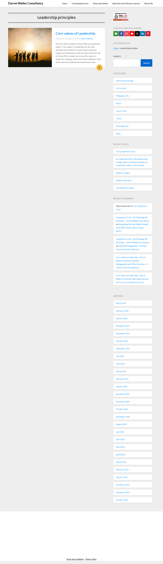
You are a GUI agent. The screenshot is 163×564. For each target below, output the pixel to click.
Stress (118, 103)
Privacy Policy (90, 559)
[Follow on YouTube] (131, 33)
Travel (118, 118)
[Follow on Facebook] (121, 33)
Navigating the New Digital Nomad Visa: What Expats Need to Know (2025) (132, 227)
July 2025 (120, 356)
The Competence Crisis (125, 151)
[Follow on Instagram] (126, 33)
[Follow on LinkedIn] (142, 33)
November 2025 (123, 333)
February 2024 (122, 469)
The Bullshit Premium (125, 188)
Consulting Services (80, 3)
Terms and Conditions (75, 559)
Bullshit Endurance (124, 180)
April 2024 (120, 454)
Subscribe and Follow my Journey (126, 3)
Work (118, 133)
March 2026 (121, 303)
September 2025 (123, 348)
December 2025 (123, 326)
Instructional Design (124, 80)
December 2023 (123, 485)
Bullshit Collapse (123, 173)
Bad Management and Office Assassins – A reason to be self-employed (132, 264)
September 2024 (123, 417)
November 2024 (123, 401)
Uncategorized (122, 126)
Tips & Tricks (121, 111)
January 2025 (121, 386)
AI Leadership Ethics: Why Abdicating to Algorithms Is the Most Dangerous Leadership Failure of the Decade (132, 162)
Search (117, 56)
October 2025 (122, 341)
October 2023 (122, 500)
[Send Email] (115, 33)
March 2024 (121, 462)
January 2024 (121, 477)
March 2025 (121, 371)
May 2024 (120, 447)
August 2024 (121, 424)
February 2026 (122, 311)
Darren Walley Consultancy (25, 3)
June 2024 (120, 439)
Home (64, 3)
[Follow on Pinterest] (148, 33)
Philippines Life (122, 96)
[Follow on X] (137, 33)
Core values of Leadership (70, 33)
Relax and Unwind (100, 3)
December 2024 (123, 394)
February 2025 (122, 379)
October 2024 (122, 409)
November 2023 (123, 492)
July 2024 (120, 432)
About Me (148, 3)
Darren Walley (82, 38)
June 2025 (120, 364)
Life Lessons (121, 88)
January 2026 (121, 318)
